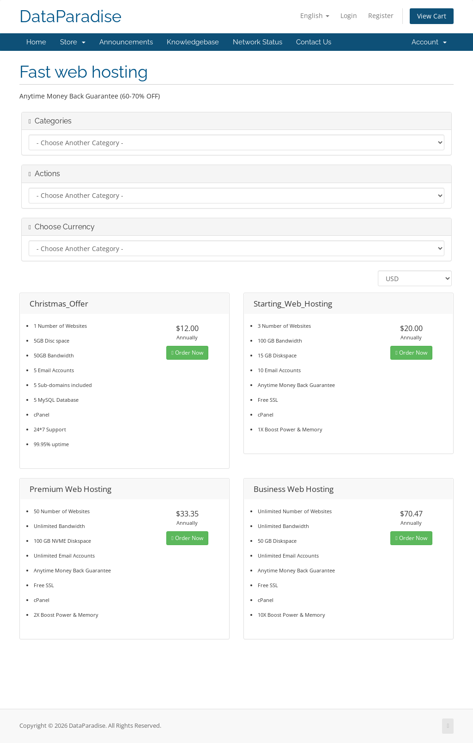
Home (36, 42)
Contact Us (313, 42)
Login (348, 15)
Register (381, 15)
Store (72, 42)
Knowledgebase (193, 42)
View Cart (431, 16)
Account (429, 42)
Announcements (126, 42)
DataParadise (70, 16)
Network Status (257, 42)
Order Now (187, 352)
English (314, 15)
